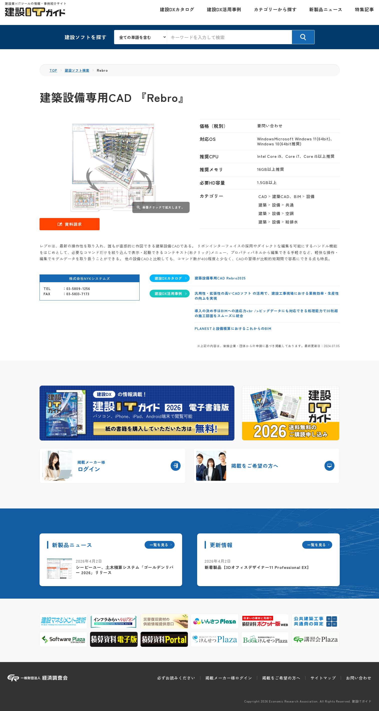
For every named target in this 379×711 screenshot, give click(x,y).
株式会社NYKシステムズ (89, 278)
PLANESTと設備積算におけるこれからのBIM (233, 328)
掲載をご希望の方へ (281, 678)
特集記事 (361, 12)
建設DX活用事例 (221, 12)
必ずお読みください (176, 678)
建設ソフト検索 (78, 70)
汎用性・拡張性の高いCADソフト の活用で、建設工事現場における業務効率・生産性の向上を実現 (267, 296)
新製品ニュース (323, 12)
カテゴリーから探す (272, 12)
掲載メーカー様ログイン (228, 678)
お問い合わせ (358, 678)
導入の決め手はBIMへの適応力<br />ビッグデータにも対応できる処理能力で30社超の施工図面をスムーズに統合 (266, 313)
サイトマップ (323, 678)
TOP (54, 70)
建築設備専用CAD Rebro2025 (220, 277)
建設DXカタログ (174, 12)
